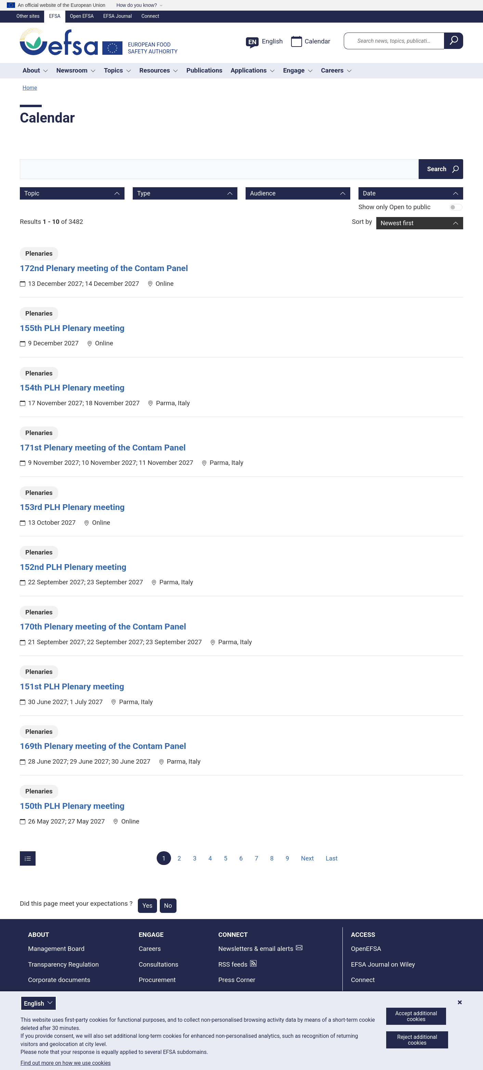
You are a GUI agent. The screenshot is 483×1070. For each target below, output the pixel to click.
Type (143, 193)
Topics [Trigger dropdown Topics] (117, 70)
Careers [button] (336, 70)
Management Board (56, 949)
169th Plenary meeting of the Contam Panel (103, 746)
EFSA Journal (117, 16)
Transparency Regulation (63, 964)
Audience (263, 193)
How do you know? (136, 5)
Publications (204, 70)
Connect (150, 16)
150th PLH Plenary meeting (72, 806)
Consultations (159, 964)
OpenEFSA (366, 949)
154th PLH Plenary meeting (72, 388)
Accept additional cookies (416, 1016)
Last (332, 858)
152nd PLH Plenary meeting (73, 567)
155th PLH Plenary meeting (72, 328)
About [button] (35, 70)
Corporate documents (59, 980)
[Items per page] (28, 858)
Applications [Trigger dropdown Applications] (253, 70)
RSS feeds (232, 964)
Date (369, 193)
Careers (150, 949)
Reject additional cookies (417, 1040)
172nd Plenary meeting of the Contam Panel (104, 268)
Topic (31, 193)
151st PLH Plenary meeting (72, 686)
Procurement (157, 980)
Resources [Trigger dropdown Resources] (159, 70)
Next (307, 858)
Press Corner (236, 980)
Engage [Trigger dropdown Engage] (298, 70)
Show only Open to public (394, 207)
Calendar (310, 41)
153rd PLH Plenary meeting (72, 507)
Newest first (397, 223)
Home (30, 88)
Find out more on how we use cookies (66, 1063)
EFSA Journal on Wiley (383, 964)
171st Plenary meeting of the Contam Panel (103, 448)
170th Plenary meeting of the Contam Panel (103, 627)
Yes (147, 905)
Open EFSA (82, 16)
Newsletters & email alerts (255, 949)
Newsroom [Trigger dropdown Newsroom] (76, 70)
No (168, 905)
